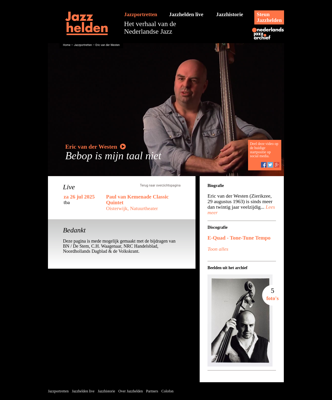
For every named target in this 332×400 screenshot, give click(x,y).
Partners (152, 391)
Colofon (167, 391)
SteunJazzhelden (269, 17)
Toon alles (218, 249)
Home (66, 45)
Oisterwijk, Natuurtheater (132, 208)
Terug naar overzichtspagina (160, 185)
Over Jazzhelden (130, 391)
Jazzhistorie (229, 14)
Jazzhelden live (186, 14)
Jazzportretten (140, 14)
